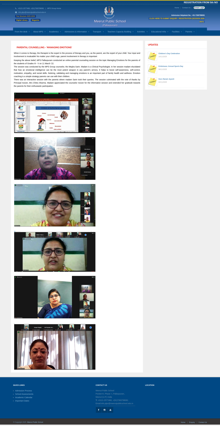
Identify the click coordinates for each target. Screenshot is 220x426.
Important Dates (22, 401)
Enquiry (192, 422)
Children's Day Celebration (169, 54)
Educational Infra (159, 32)
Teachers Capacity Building (120, 32)
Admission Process (23, 391)
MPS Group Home (54, 8)
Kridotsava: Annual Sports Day (170, 66)
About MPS (39, 32)
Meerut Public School (35, 422)
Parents (190, 32)
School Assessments (24, 394)
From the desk (22, 32)
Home (177, 8)
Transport (98, 32)
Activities (142, 32)
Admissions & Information (77, 32)
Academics (55, 32)
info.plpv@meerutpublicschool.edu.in (32, 12)
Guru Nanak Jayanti (166, 79)
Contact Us (186, 8)
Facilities (177, 32)
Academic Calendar (23, 397)
